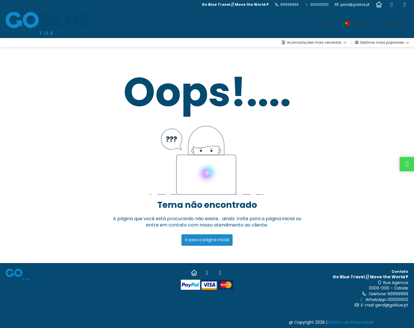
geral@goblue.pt (354, 4)
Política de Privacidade (351, 322)
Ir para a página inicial (207, 240)
